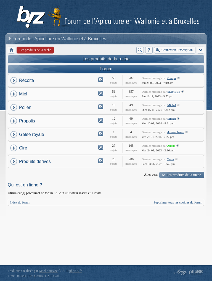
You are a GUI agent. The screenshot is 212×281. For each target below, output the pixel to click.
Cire (23, 148)
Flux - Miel (100, 93)
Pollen (25, 107)
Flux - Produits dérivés (100, 160)
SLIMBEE (173, 91)
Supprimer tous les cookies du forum (177, 202)
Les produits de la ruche (106, 59)
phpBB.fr (75, 271)
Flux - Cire (100, 147)
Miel (23, 94)
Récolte (26, 80)
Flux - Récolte (100, 79)
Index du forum (20, 202)
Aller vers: (151, 174)
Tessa (170, 159)
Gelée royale (31, 134)
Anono (171, 145)
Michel (171, 105)
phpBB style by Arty (179, 272)
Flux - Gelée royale (100, 133)
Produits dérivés (35, 161)
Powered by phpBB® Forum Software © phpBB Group (196, 272)
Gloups (171, 78)
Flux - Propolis (100, 120)
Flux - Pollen (100, 106)
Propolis (27, 121)
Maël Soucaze (48, 271)
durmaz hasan (175, 132)
